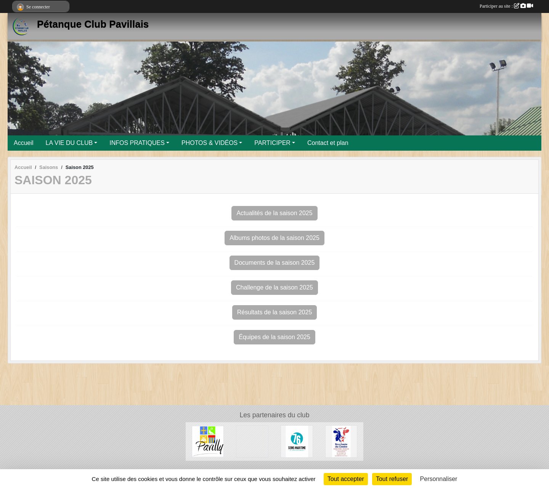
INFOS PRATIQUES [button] (137, 143)
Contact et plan (327, 143)
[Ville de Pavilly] (208, 441)
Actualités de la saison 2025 (274, 213)
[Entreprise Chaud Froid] (252, 441)
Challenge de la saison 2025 (274, 287)
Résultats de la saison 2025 (274, 312)
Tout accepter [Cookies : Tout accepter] (345, 479)
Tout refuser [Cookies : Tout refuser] (392, 479)
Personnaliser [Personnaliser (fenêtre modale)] (439, 479)
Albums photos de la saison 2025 (274, 238)
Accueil (24, 143)
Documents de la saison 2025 (274, 262)
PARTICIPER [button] (272, 143)
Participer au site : (506, 6)
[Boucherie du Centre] (341, 441)
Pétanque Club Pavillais (93, 24)
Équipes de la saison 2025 (274, 337)
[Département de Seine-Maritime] (297, 441)
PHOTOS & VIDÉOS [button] (209, 143)
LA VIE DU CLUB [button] (69, 143)
